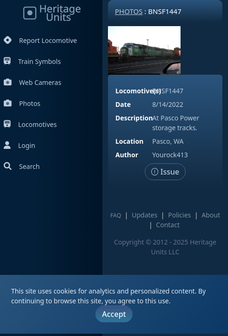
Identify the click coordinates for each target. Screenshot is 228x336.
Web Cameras (32, 82)
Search (22, 166)
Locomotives (30, 124)
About (210, 214)
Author (126, 154)
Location (129, 141)
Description (134, 117)
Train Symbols (32, 61)
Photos (22, 103)
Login (19, 145)
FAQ (115, 215)
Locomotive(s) (138, 90)
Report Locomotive (40, 40)
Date (123, 104)
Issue (165, 172)
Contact (168, 224)
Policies (179, 214)
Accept (114, 314)
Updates (144, 214)
